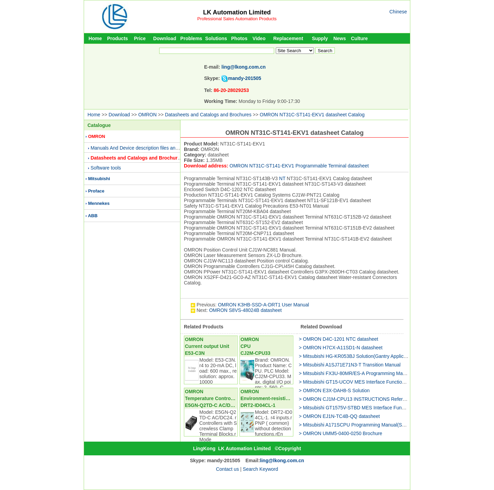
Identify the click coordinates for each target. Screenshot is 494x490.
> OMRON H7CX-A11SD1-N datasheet (341, 347)
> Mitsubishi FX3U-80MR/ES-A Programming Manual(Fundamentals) (372, 373)
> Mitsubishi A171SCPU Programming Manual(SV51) (355, 425)
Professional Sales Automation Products (237, 18)
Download (164, 38)
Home (95, 38)
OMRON (147, 114)
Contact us (227, 469)
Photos (239, 38)
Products (117, 38)
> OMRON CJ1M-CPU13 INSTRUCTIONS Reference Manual (364, 399)
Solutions (216, 38)
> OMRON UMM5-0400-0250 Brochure (340, 433)
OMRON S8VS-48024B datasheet (245, 310)
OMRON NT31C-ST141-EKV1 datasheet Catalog (312, 114)
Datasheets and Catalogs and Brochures (208, 114)
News (339, 38)
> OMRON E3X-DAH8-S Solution (334, 390)
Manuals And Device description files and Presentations (150, 148)
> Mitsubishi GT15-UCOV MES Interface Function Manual (360, 382)
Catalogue (99, 125)
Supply (320, 38)
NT (282, 178)
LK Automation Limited (237, 12)
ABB (92, 215)
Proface (96, 191)
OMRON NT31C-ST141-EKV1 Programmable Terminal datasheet (299, 165)
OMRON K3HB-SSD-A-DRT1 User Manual (263, 304)
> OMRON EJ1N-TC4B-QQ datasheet (339, 416)
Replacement (288, 38)
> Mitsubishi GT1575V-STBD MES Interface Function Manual (364, 407)
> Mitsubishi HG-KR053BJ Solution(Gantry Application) (357, 356)
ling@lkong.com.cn (244, 67)
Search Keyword (260, 469)
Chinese (398, 11)
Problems (191, 38)
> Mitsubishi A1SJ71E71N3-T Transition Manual (350, 365)
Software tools (106, 168)
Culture (359, 38)
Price (139, 38)
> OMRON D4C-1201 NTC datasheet (338, 339)
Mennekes (99, 203)
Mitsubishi (99, 178)
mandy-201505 (244, 78)
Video (259, 38)
